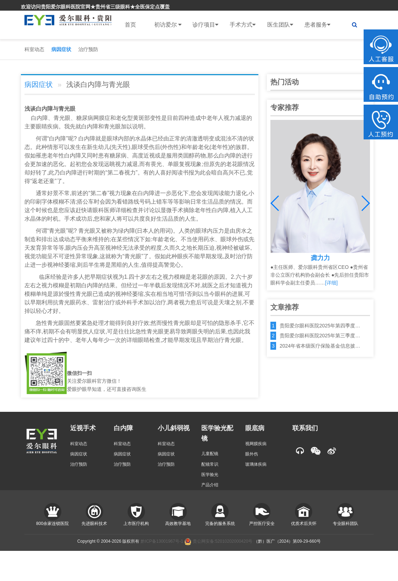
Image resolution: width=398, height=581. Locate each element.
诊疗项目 (205, 25)
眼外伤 (251, 454)
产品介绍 (209, 484)
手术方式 (243, 25)
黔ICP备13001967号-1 (162, 541)
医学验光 (209, 474)
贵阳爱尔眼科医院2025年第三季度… (320, 335)
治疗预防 (88, 49)
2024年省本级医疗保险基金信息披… (320, 346)
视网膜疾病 (256, 443)
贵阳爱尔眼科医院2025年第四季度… (320, 325)
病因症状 (61, 49)
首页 (130, 25)
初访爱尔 (167, 25)
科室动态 (34, 49)
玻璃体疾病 (256, 464)
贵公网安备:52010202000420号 (218, 541)
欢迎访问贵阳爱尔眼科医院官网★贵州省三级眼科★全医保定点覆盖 (95, 7)
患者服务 (317, 25)
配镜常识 (209, 464)
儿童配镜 (209, 453)
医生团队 (280, 25)
